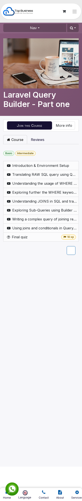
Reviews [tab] (37, 139)
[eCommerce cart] (64, 11)
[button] (73, 28)
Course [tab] (15, 139)
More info (64, 125)
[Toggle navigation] (74, 11)
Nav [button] (33, 28)
